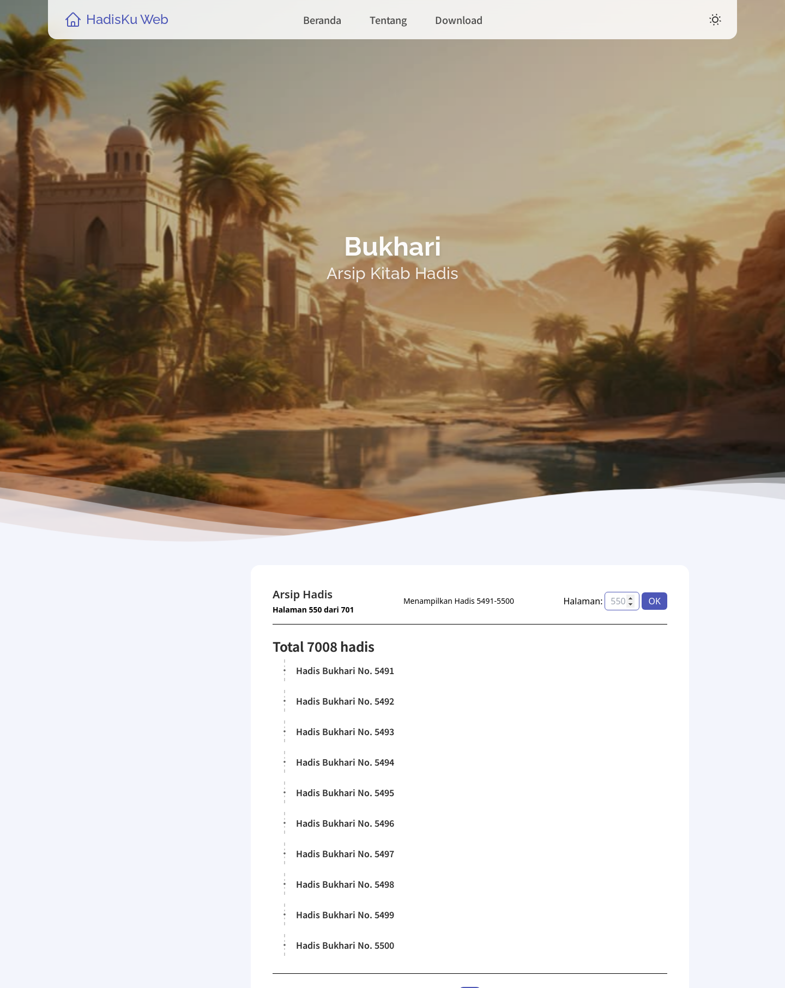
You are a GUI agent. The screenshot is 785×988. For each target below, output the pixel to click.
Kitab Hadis (145, 834)
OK (655, 601)
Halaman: (583, 601)
